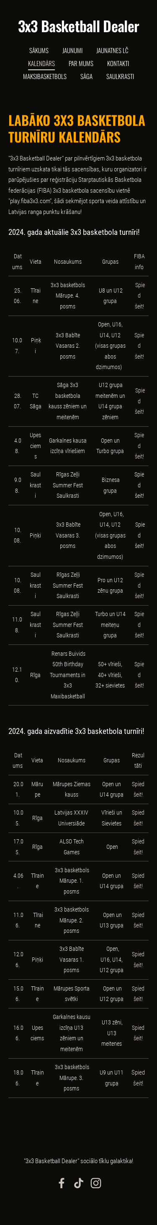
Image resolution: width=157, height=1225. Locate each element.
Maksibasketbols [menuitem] (45, 76)
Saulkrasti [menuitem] (120, 76)
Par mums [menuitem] (81, 63)
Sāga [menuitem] (86, 76)
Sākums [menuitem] (39, 50)
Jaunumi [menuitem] (72, 50)
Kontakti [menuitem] (118, 63)
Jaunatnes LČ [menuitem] (112, 50)
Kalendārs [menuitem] (41, 63)
